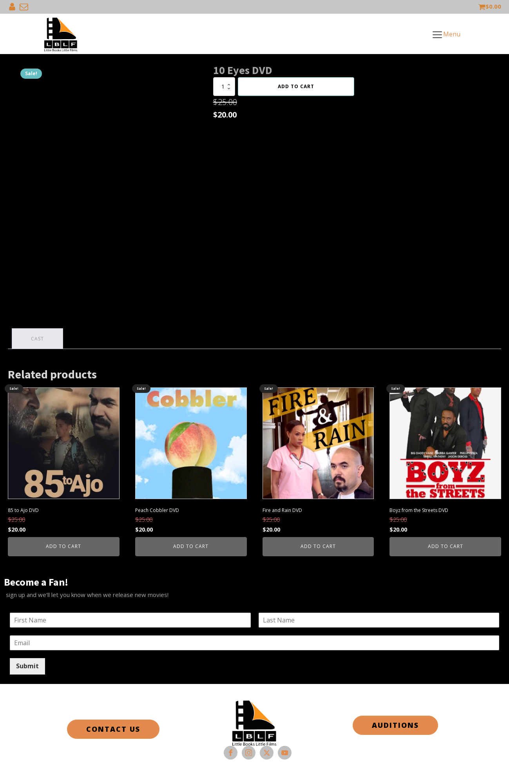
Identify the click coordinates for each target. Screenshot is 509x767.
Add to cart (296, 86)
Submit (27, 666)
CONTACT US (113, 729)
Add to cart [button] (63, 546)
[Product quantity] (224, 86)
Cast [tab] (37, 338)
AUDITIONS (395, 725)
